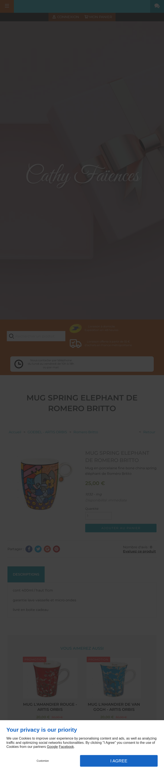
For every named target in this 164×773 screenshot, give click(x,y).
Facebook (66, 747)
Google (52, 747)
